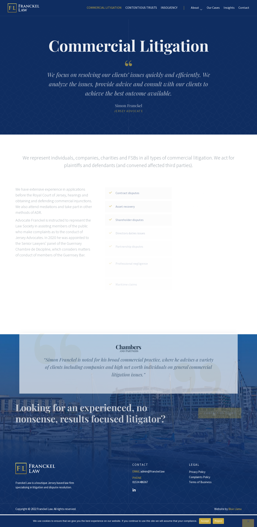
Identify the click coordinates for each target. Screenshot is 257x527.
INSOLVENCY (169, 9)
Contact (243, 9)
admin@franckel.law (152, 471)
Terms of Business (200, 482)
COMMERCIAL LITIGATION (104, 9)
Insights (229, 9)
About (195, 9)
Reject (218, 520)
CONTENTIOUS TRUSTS (141, 9)
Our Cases (213, 9)
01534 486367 (140, 482)
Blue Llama (235, 509)
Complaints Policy (199, 477)
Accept (205, 520)
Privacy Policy (197, 472)
